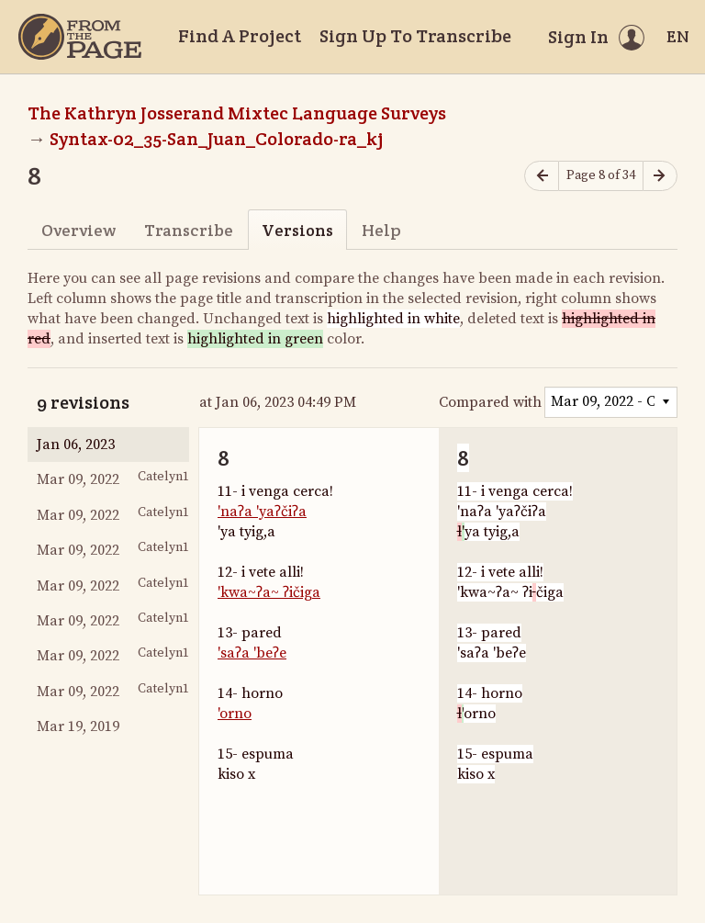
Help (381, 230)
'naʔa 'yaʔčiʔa (262, 511)
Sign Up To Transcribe (415, 36)
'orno (235, 713)
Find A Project (239, 36)
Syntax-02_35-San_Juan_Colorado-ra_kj (217, 139)
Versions (297, 230)
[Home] (79, 37)
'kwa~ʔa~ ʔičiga (269, 592)
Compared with (490, 402)
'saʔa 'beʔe (252, 653)
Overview (78, 230)
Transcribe (188, 230)
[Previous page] (541, 176)
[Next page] (660, 176)
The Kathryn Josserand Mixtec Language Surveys (237, 113)
